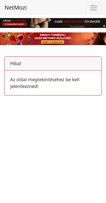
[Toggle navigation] (93, 8)
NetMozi (16, 7)
